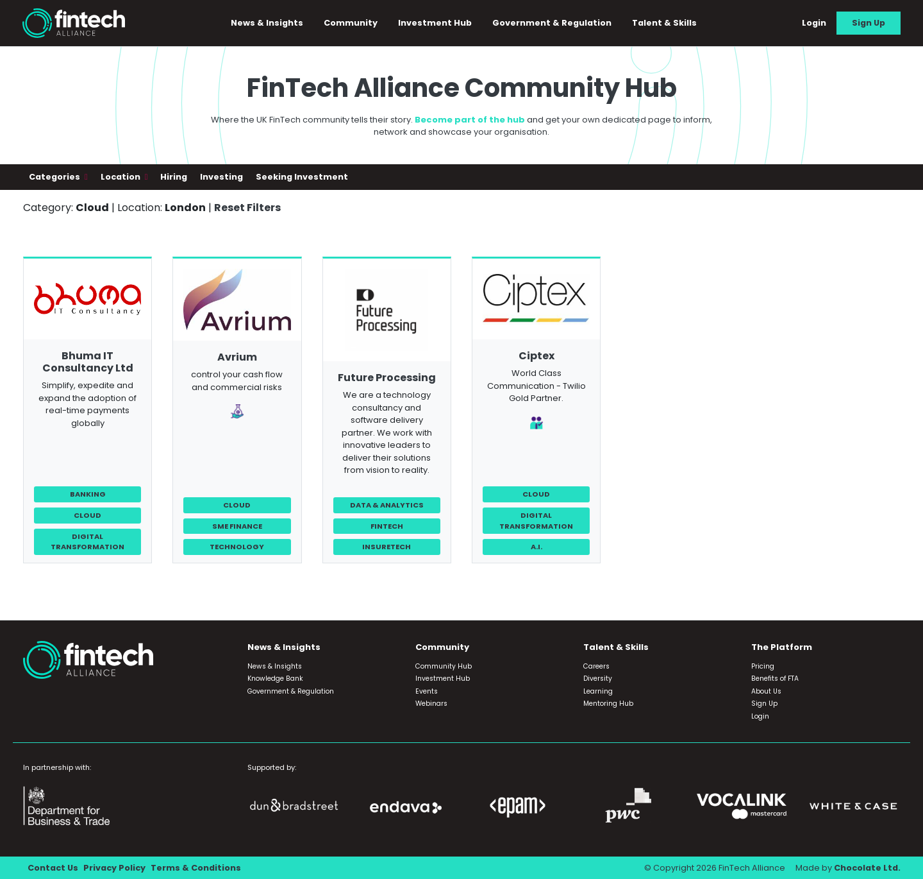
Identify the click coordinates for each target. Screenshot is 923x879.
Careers (596, 666)
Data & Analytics (387, 505)
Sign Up (868, 22)
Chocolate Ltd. (867, 867)
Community (351, 22)
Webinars (431, 703)
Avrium (237, 357)
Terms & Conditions (196, 867)
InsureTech (386, 547)
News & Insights (267, 22)
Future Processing (387, 377)
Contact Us (53, 867)
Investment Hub (435, 22)
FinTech (386, 526)
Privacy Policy (114, 867)
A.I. (536, 547)
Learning (598, 691)
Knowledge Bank (275, 678)
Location (121, 176)
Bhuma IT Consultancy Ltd (87, 361)
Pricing (762, 666)
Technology (237, 547)
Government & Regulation (551, 22)
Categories (55, 176)
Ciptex (536, 355)
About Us (766, 691)
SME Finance (237, 526)
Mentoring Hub (608, 703)
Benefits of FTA (775, 678)
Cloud (87, 515)
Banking (88, 494)
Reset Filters (247, 207)
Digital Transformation (87, 541)
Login (814, 22)
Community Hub (443, 666)
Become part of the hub (470, 120)
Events (426, 691)
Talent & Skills (664, 22)
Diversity (597, 678)
